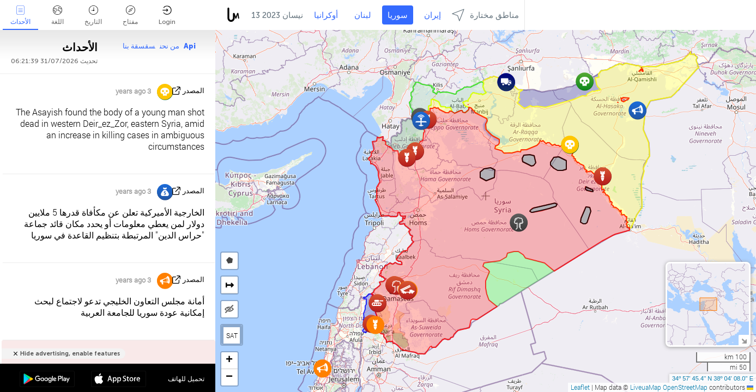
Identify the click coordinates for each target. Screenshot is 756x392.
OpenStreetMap (685, 387)
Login (167, 15)
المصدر (193, 91)
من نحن (169, 46)
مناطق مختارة (485, 15)
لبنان (362, 15)
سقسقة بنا (139, 46)
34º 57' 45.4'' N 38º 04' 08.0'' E (712, 378)
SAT (232, 335)
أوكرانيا (326, 15)
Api (190, 46)
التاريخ (93, 15)
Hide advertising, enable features (70, 353)
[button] (506, 82)
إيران (432, 15)
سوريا (398, 15)
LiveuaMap (645, 387)
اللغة (57, 15)
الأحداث (20, 15)
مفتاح (130, 15)
